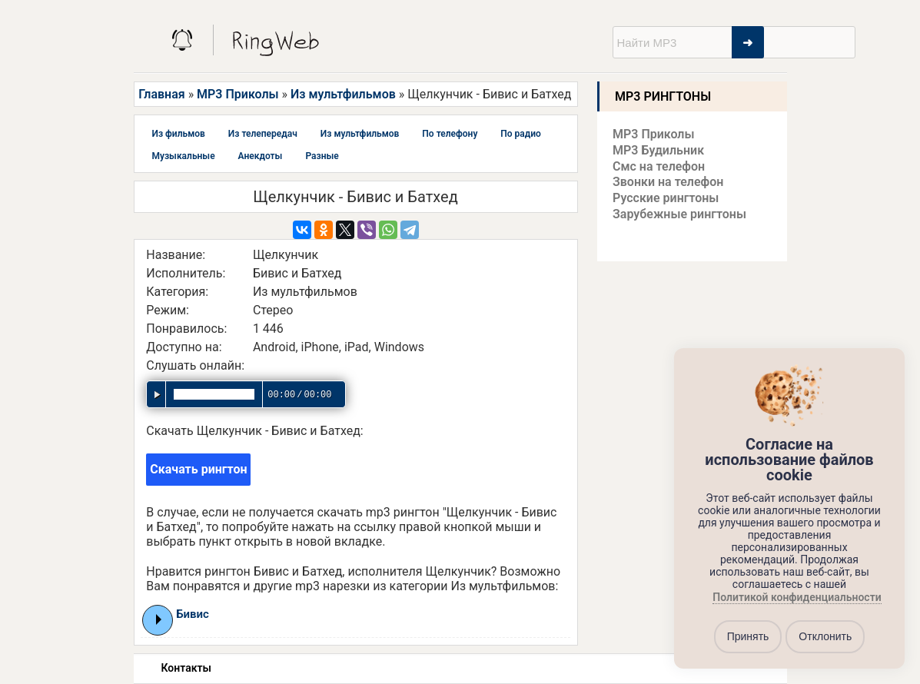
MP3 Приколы (238, 94)
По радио (520, 133)
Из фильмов (178, 133)
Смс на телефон (659, 166)
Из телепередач (262, 133)
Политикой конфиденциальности (796, 597)
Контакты (186, 668)
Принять (748, 636)
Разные (321, 156)
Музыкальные (183, 156)
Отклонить (825, 636)
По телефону (449, 133)
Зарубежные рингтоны (679, 214)
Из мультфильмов (343, 94)
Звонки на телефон (668, 181)
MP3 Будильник (658, 150)
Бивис (192, 614)
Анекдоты (260, 156)
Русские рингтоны (666, 198)
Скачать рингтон (198, 469)
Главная (161, 94)
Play (158, 619)
